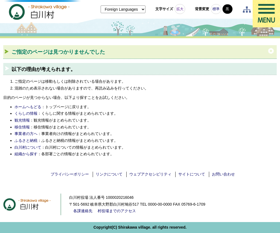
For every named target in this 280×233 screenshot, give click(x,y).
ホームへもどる (27, 107)
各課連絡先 (82, 211)
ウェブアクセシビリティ (150, 174)
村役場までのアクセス (117, 211)
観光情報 (22, 120)
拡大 (179, 9)
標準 (216, 9)
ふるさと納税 (25, 140)
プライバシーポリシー (70, 174)
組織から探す (25, 154)
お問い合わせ (223, 174)
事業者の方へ (25, 133)
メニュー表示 (266, 13)
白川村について (27, 147)
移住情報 (22, 127)
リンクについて (109, 174)
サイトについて (191, 174)
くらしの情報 (25, 113)
